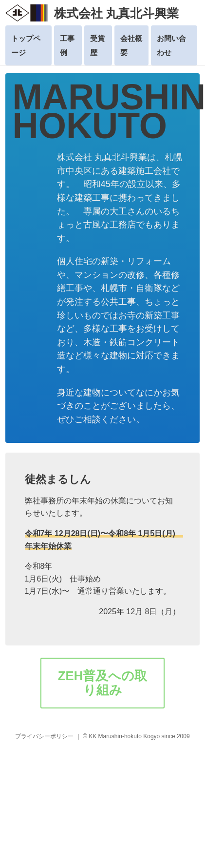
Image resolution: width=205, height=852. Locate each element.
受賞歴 (97, 45)
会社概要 (131, 45)
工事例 (67, 45)
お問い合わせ (171, 45)
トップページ (25, 45)
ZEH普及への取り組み (103, 683)
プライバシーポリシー (44, 736)
